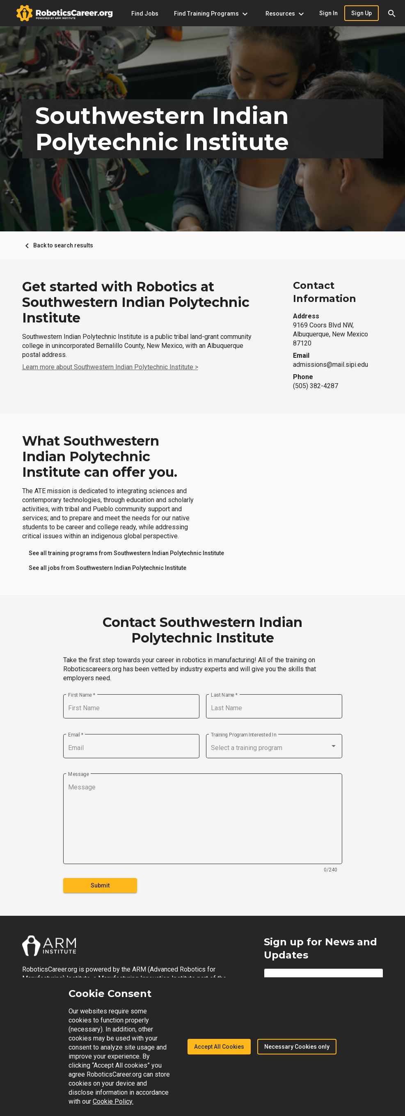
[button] (392, 13)
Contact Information (324, 291)
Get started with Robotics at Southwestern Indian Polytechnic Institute (135, 302)
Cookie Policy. (113, 1101)
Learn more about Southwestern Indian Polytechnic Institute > (110, 367)
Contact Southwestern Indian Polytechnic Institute (202, 630)
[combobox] (274, 748)
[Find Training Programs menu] (210, 13)
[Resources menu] (284, 13)
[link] (126, 553)
